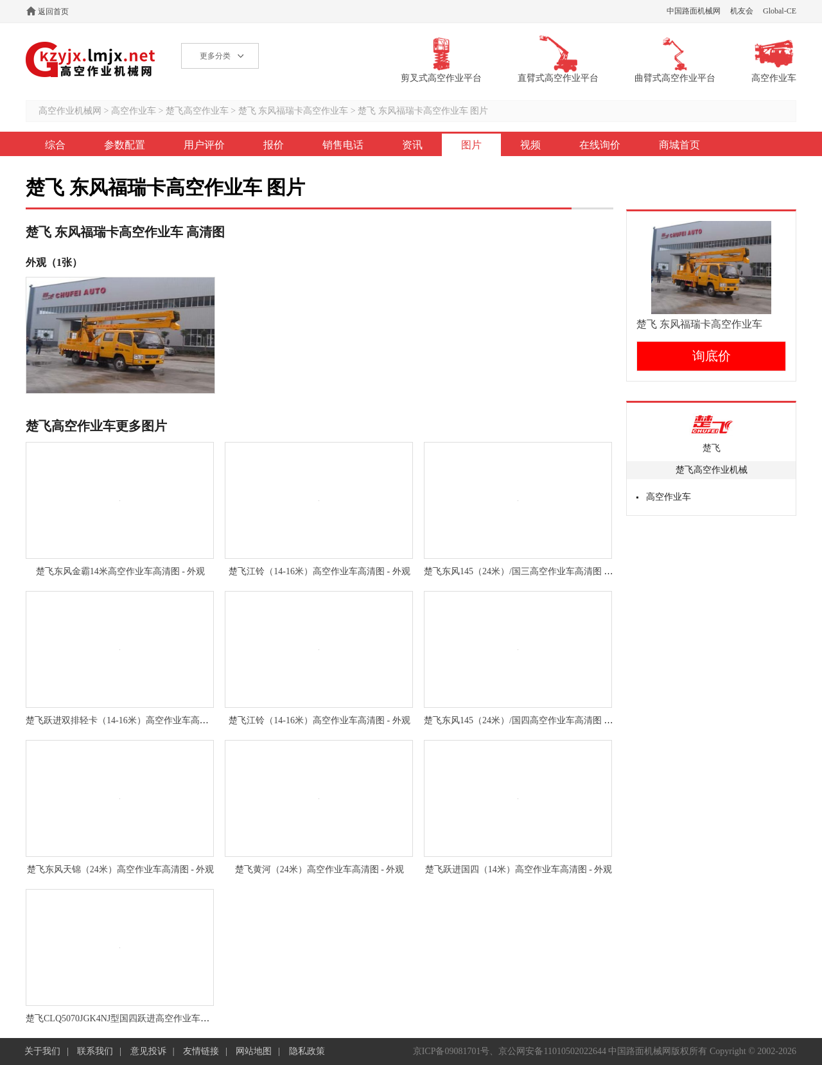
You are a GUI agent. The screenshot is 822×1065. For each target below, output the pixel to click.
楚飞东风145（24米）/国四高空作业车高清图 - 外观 (525, 720)
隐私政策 (307, 1051)
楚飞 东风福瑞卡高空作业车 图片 (423, 111)
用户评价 (204, 144)
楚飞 (712, 448)
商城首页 (679, 144)
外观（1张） (54, 262)
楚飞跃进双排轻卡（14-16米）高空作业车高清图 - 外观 (134, 720)
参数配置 (124, 144)
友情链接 (201, 1051)
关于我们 (42, 1051)
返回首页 (53, 11)
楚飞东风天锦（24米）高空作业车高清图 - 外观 (120, 869)
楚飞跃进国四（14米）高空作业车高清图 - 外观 (519, 869)
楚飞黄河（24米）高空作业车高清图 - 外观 (320, 869)
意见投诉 (148, 1051)
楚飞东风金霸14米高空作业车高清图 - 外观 (121, 571)
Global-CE (779, 10)
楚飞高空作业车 (197, 111)
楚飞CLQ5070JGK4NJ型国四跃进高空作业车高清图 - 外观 (139, 1018)
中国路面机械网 (694, 10)
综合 (55, 144)
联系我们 (95, 1051)
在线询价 (599, 144)
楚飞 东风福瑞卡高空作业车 (294, 111)
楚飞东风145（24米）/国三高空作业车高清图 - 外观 (525, 571)
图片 (471, 144)
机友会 (741, 10)
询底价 (711, 356)
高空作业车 (133, 111)
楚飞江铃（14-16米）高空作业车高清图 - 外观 (319, 571)
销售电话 (342, 144)
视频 (530, 144)
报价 (273, 144)
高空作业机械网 (91, 59)
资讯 (412, 144)
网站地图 (254, 1051)
